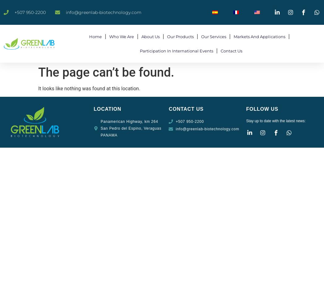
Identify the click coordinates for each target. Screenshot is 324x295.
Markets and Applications (259, 36)
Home (95, 36)
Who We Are (121, 36)
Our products (180, 36)
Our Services (213, 36)
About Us (150, 36)
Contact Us (231, 50)
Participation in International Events (176, 50)
